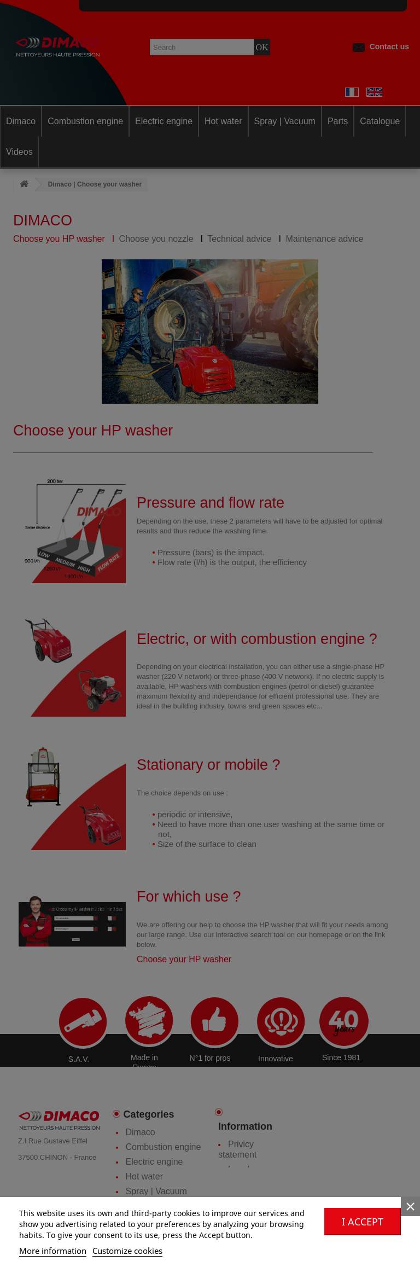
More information (52, 1250)
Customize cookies (127, 1250)
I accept (362, 1221)
